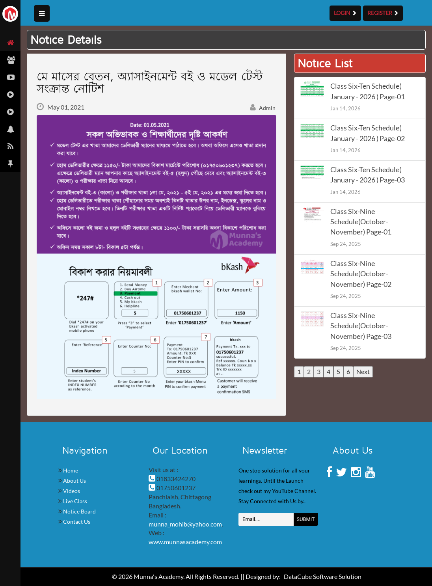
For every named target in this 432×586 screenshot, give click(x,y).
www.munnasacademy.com (185, 541)
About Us (74, 480)
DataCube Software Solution (322, 576)
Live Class (74, 501)
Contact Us (76, 521)
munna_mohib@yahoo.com (185, 524)
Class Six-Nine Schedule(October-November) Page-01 (360, 221)
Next (363, 371)
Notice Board (79, 511)
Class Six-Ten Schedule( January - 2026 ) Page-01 (367, 91)
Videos (71, 490)
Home (70, 470)
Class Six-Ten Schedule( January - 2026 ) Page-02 (367, 133)
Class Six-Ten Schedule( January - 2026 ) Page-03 (367, 175)
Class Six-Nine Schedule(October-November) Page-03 (360, 325)
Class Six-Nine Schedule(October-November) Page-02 (360, 273)
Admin (263, 108)
